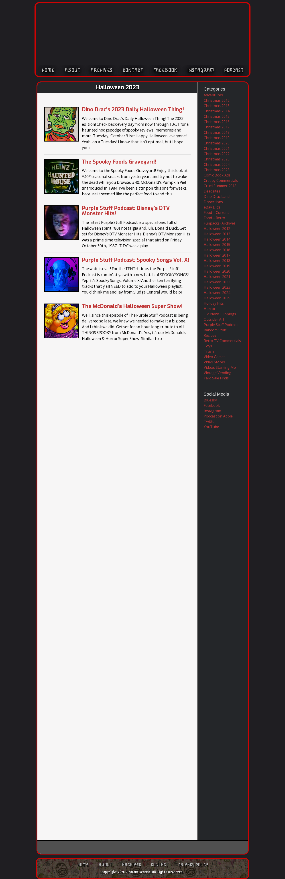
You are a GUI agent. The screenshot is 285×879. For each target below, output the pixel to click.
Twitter (210, 421)
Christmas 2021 (217, 148)
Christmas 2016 (217, 121)
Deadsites (212, 191)
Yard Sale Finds (216, 378)
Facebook (165, 70)
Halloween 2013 (217, 233)
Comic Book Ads (217, 175)
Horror (210, 308)
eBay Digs (212, 207)
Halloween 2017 (217, 255)
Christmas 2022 (217, 153)
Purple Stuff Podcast (221, 324)
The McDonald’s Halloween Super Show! (132, 306)
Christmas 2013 (217, 105)
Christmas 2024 (217, 164)
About (72, 70)
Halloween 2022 (217, 281)
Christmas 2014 (217, 111)
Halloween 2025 (217, 298)
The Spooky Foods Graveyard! (119, 161)
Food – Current (216, 212)
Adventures (213, 95)
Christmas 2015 (217, 116)
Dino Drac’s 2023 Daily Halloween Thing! (133, 109)
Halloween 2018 (217, 260)
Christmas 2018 (217, 132)
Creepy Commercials (221, 180)
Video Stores (214, 362)
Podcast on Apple (218, 416)
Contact (133, 70)
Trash (209, 351)
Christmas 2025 (217, 169)
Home (48, 70)
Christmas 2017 (217, 127)
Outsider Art (214, 319)
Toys (208, 346)
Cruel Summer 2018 (220, 185)
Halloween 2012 (217, 228)
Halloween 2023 (217, 287)
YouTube (211, 426)
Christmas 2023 (217, 159)
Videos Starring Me (220, 367)
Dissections (213, 201)
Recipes (210, 335)
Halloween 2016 (217, 249)
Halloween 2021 (217, 276)
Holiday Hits (214, 303)
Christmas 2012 (217, 100)
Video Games (214, 356)
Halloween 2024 (217, 292)
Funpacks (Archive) (219, 223)
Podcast (234, 70)
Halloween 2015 (217, 244)
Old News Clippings (220, 314)
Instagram (200, 70)
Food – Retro (214, 217)
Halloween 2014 (217, 239)
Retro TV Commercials (222, 340)
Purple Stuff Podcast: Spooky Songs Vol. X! (135, 259)
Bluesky (210, 400)
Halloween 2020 (217, 271)
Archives (101, 70)
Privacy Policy (193, 864)
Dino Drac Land (217, 196)
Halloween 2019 (217, 265)
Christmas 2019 (217, 137)
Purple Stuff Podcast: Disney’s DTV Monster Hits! (126, 211)
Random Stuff (215, 330)
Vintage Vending (217, 372)
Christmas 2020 (217, 143)
